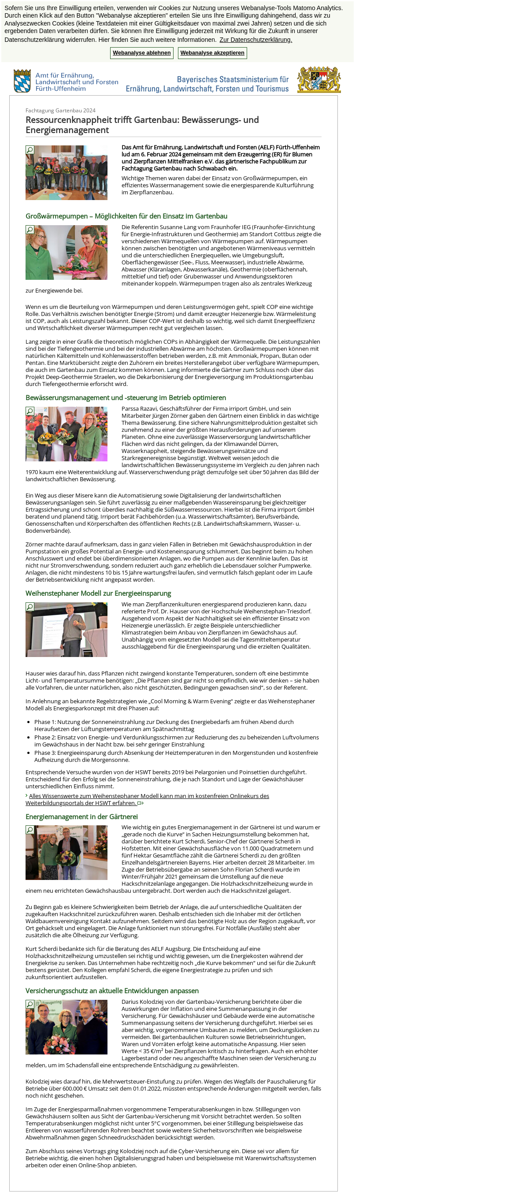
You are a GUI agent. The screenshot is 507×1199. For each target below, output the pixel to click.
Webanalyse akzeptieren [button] (212, 53)
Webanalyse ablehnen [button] (141, 53)
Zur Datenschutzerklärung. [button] (256, 39)
